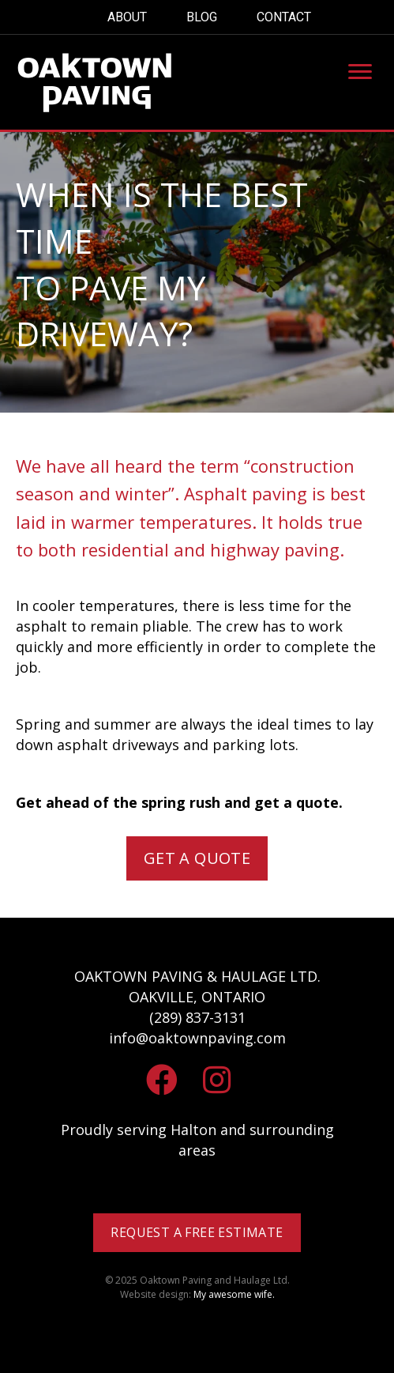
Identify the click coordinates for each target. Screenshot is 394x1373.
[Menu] (360, 71)
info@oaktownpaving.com (197, 1037)
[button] (197, 858)
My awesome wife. (234, 1294)
